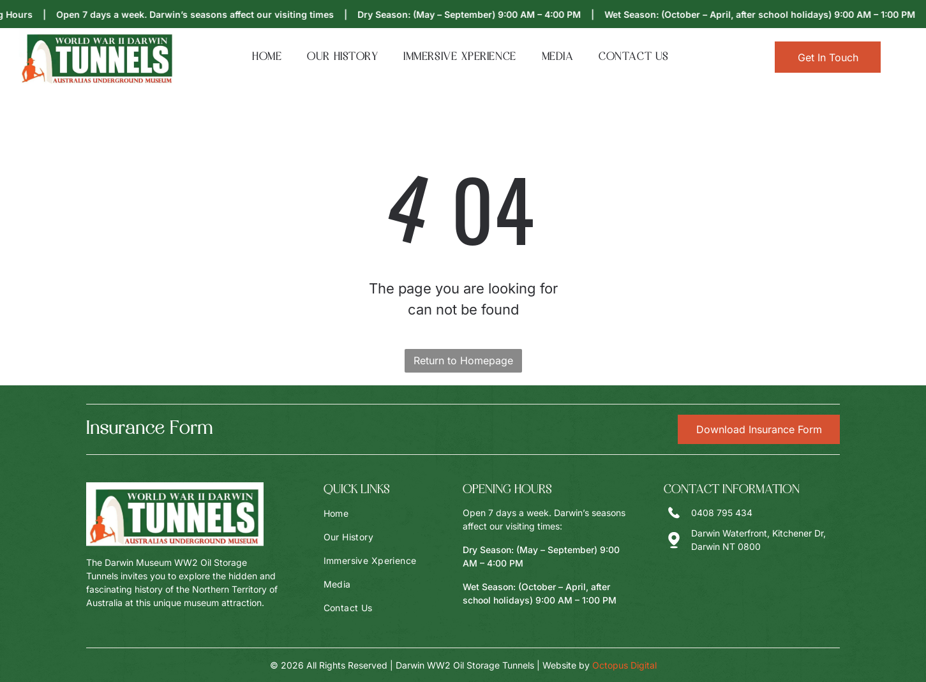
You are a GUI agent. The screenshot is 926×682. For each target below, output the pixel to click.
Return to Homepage (463, 360)
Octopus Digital (624, 665)
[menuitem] (266, 57)
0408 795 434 (721, 512)
